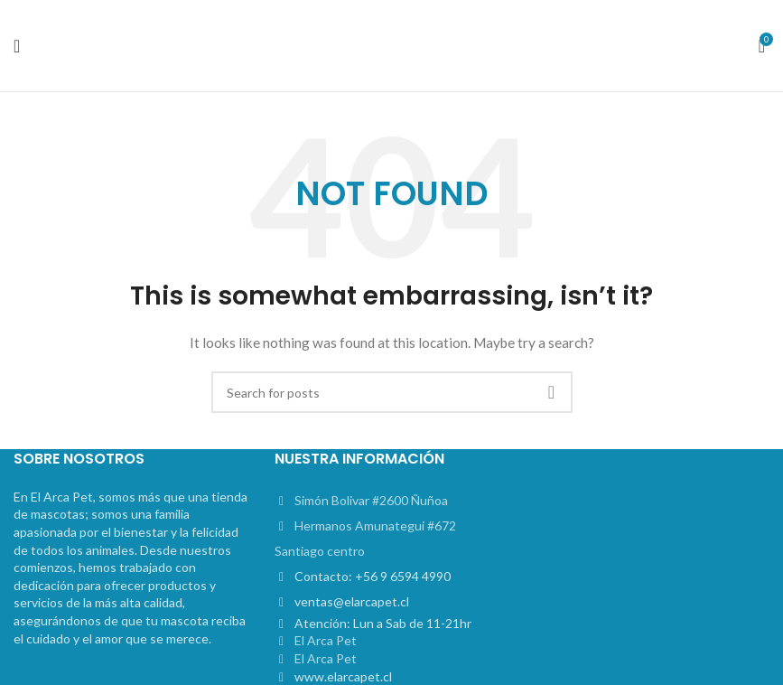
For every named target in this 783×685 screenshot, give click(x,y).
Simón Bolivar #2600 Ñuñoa (371, 500)
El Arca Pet (325, 640)
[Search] (392, 392)
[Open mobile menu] (17, 46)
